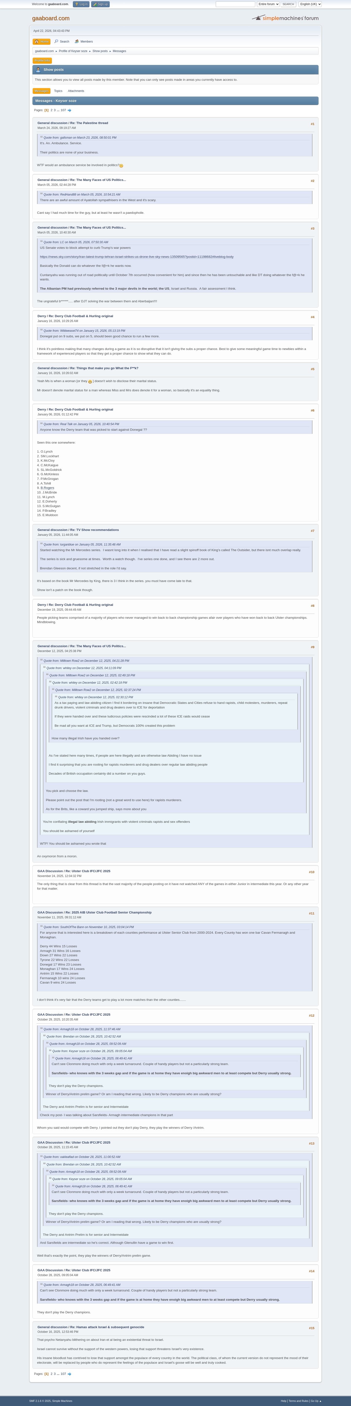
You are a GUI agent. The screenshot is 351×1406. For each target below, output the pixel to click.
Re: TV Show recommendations (94, 530)
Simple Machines (62, 1400)
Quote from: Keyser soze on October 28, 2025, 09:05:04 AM (92, 1051)
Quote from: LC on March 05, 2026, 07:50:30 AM (76, 242)
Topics (58, 91)
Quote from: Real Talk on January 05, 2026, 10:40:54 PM (81, 424)
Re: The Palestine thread (89, 123)
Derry (42, 316)
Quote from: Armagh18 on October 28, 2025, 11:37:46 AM (82, 1029)
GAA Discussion (51, 871)
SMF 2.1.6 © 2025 (40, 1400)
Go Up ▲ (316, 1400)
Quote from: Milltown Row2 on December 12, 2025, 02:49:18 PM (92, 675)
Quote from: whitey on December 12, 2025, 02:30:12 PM (95, 697)
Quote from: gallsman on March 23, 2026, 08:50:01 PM (80, 137)
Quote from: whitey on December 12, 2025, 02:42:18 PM (89, 682)
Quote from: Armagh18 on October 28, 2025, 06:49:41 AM (93, 1058)
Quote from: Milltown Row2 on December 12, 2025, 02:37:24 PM (98, 690)
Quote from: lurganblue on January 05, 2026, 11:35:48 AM (82, 544)
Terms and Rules (299, 1400)
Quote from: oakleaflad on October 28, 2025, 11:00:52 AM (82, 1157)
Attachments (76, 91)
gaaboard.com (50, 18)
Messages (42, 91)
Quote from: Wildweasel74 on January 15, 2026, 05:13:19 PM (84, 330)
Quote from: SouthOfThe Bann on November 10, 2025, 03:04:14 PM (89, 927)
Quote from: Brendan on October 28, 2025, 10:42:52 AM (84, 1036)
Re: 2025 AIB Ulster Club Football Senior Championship (109, 912)
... (58, 110)
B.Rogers (47, 488)
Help (283, 1400)
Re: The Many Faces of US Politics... (98, 180)
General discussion (53, 123)
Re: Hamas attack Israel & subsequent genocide (107, 1327)
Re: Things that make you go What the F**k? (104, 368)
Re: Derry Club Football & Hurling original (81, 316)
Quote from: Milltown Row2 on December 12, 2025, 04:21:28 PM (86, 661)
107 (63, 110)
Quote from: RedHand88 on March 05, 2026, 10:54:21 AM (82, 194)
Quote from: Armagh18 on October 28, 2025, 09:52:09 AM (87, 1044)
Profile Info (42, 60)
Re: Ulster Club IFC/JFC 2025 (88, 871)
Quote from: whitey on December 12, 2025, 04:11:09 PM (84, 668)
